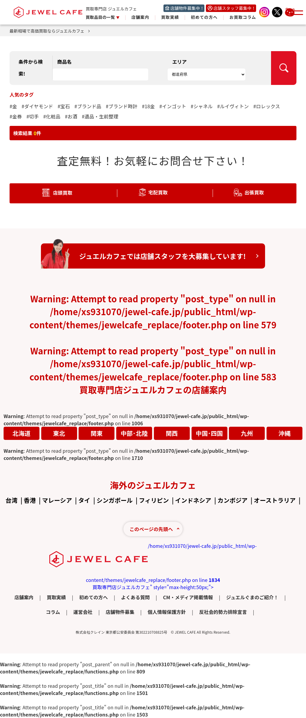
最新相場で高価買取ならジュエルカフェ (50, 31)
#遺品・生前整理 (100, 116)
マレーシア (57, 500)
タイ (84, 500)
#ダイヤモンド (37, 106)
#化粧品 (52, 116)
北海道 (21, 433)
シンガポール (115, 500)
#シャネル (202, 106)
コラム (53, 611)
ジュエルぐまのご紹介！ (252, 597)
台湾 (11, 500)
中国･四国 (209, 433)
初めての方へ (204, 17)
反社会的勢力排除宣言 (223, 611)
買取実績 (170, 17)
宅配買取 (158, 192)
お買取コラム (243, 17)
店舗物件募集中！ (187, 8)
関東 (96, 433)
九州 (247, 433)
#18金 (148, 106)
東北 (59, 433)
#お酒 (71, 116)
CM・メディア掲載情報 (188, 597)
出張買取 (254, 192)
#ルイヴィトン (233, 106)
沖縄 (284, 433)
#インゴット (172, 106)
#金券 (16, 116)
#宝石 (64, 106)
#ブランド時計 (121, 106)
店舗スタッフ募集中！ (234, 8)
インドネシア (193, 500)
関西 (172, 433)
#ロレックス (266, 106)
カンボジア (233, 500)
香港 (30, 500)
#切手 (32, 116)
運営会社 (82, 611)
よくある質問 (135, 597)
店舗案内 (140, 17)
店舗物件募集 (120, 611)
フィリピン (154, 500)
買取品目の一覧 (101, 17)
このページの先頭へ (151, 529)
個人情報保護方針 (167, 611)
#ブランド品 (87, 106)
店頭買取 (62, 192)
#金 (13, 106)
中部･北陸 (134, 433)
